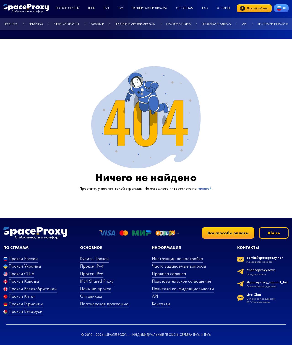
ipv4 (106, 8)
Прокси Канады (24, 281)
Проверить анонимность (135, 24)
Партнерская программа (149, 8)
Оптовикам (184, 8)
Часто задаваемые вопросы (179, 266)
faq (205, 8)
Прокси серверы (67, 8)
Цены (91, 8)
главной (204, 188)
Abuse (274, 232)
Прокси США (21, 274)
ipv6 (120, 8)
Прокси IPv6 (91, 274)
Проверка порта (178, 24)
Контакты (223, 8)
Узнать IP (97, 24)
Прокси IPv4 (91, 266)
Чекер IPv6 (36, 24)
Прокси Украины (25, 266)
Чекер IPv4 (10, 24)
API (244, 24)
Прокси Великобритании (33, 289)
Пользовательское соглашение (181, 281)
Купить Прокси (94, 258)
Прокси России (23, 258)
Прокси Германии (26, 304)
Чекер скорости (66, 24)
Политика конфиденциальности (183, 289)
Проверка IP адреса (216, 24)
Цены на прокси (95, 289)
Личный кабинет (254, 8)
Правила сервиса (169, 274)
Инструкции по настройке (177, 258)
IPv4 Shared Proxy (96, 281)
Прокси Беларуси (25, 311)
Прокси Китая (22, 296)
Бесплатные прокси (273, 24)
